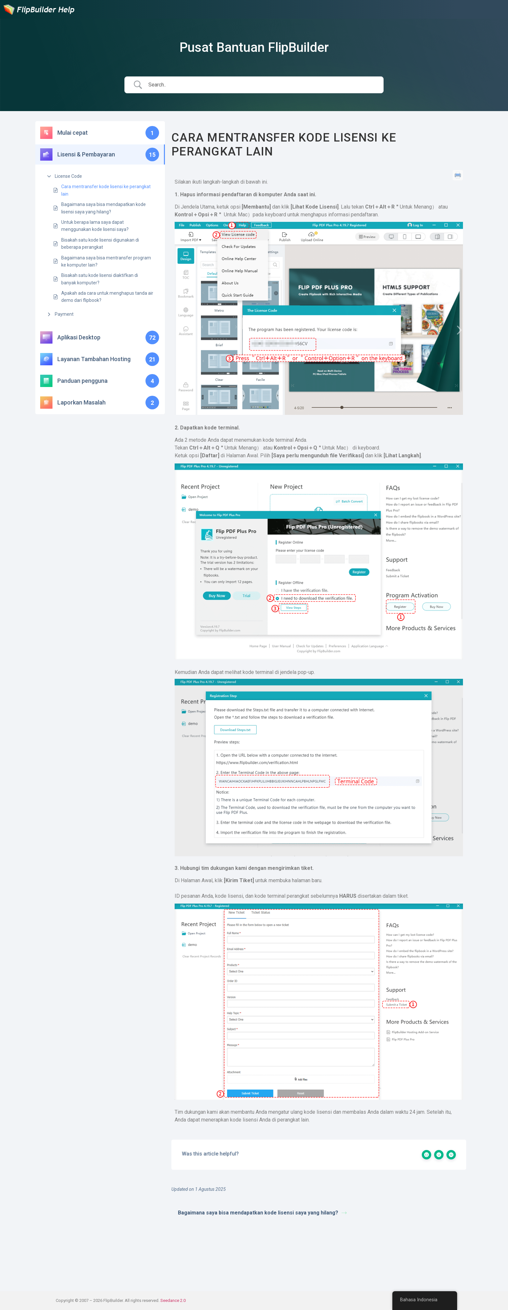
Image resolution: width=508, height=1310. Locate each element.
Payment (64, 314)
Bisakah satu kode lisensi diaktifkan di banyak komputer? (99, 279)
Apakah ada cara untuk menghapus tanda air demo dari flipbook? (107, 296)
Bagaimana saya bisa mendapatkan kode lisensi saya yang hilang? (103, 208)
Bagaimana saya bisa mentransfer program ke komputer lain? (106, 261)
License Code (68, 176)
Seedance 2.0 (173, 1300)
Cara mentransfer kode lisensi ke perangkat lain (106, 190)
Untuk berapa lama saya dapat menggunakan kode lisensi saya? (95, 226)
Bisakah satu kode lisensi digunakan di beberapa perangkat (100, 243)
